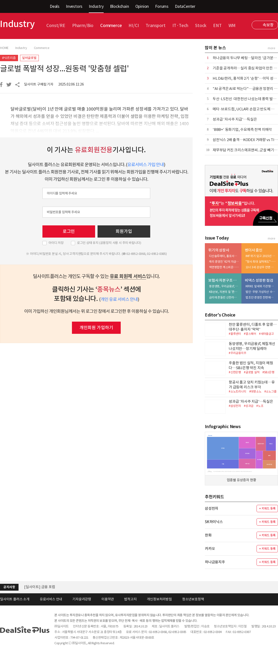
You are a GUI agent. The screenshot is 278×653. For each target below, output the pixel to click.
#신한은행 (235, 372)
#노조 (259, 406)
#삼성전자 (235, 406)
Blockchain (119, 6)
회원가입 (124, 231)
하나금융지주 (215, 562)
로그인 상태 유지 (109, 243)
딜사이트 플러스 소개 (15, 599)
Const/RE (55, 25)
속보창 (268, 24)
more (271, 48)
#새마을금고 (266, 334)
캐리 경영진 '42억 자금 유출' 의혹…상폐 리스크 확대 (224, 261)
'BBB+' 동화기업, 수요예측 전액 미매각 (242, 129)
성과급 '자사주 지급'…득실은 (235, 119)
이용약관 (107, 599)
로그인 (69, 231)
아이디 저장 (56, 243)
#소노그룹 (270, 391)
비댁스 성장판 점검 (259, 280)
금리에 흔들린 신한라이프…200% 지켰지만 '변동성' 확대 (224, 297)
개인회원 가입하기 (96, 327)
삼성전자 (211, 508)
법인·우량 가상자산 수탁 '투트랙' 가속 (261, 291)
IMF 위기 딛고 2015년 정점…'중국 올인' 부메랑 (261, 256)
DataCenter (185, 6)
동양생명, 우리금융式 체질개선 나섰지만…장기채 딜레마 (224, 286)
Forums (162, 6)
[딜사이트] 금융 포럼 (39, 587)
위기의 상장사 (218, 250)
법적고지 (130, 599)
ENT (217, 25)
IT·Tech (180, 25)
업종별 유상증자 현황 (241, 480)
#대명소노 (255, 391)
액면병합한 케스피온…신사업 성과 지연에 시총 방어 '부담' (224, 267)
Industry (96, 6)
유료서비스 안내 (51, 599)
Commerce (111, 25)
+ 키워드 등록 (267, 508)
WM (232, 25)
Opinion (142, 6)
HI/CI (134, 25)
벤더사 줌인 (253, 250)
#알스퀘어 (250, 334)
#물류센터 (235, 334)
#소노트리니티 (237, 391)
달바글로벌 (29, 58)
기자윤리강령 (81, 599)
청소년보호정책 (193, 599)
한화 (208, 535)
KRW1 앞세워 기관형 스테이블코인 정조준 (261, 286)
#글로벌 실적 (251, 372)
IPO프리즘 (9, 58)
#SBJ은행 (268, 372)
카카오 (210, 548)
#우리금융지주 (237, 353)
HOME (4, 48)
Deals (55, 6)
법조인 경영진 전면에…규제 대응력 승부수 (261, 297)
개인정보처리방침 (159, 599)
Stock (200, 25)
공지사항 (9, 587)
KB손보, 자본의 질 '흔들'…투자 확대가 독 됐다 (224, 291)
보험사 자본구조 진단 (223, 280)
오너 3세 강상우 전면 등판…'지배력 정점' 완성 (261, 267)
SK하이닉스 (214, 521)
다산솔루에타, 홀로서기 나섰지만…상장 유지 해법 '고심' (224, 256)
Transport (155, 25)
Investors (74, 6)
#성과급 (248, 406)
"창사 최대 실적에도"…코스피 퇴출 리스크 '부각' (261, 261)
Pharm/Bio (82, 25)
